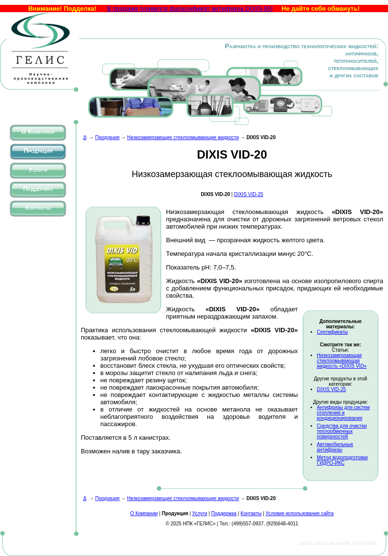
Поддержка (38, 188)
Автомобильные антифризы (335, 447)
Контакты (38, 207)
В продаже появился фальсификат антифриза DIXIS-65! (190, 8)
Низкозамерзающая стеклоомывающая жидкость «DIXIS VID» (342, 361)
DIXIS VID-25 (248, 194)
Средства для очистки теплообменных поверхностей (342, 431)
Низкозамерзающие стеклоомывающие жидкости (183, 137)
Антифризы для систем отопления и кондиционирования (343, 413)
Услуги (38, 169)
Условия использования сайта (299, 513)
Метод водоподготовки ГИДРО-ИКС (342, 460)
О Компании (38, 131)
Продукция (37, 150)
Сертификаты (332, 332)
